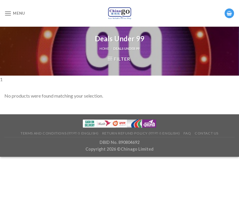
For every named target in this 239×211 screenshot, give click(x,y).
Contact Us (206, 133)
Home (104, 48)
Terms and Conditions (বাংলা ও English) (59, 133)
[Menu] (14, 13)
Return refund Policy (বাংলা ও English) (141, 133)
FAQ (187, 133)
